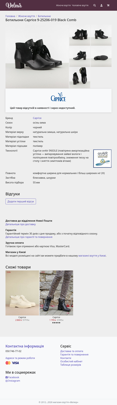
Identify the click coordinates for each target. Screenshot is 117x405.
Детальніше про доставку (20, 224)
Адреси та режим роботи (20, 358)
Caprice (37, 118)
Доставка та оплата (71, 351)
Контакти (65, 358)
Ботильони (44, 16)
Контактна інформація (24, 346)
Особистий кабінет (71, 361)
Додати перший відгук (20, 201)
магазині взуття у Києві (92, 255)
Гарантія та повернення (74, 354)
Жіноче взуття (26, 16)
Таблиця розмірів (70, 364)
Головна (10, 16)
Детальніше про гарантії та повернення (28, 237)
